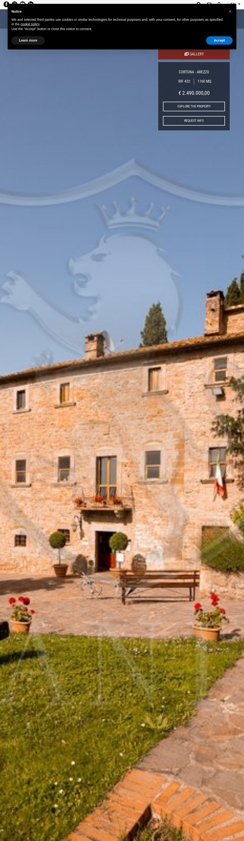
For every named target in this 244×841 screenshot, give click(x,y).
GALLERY (194, 54)
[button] (230, 11)
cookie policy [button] (29, 24)
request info (194, 120)
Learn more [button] (28, 40)
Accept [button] (219, 40)
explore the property (194, 106)
